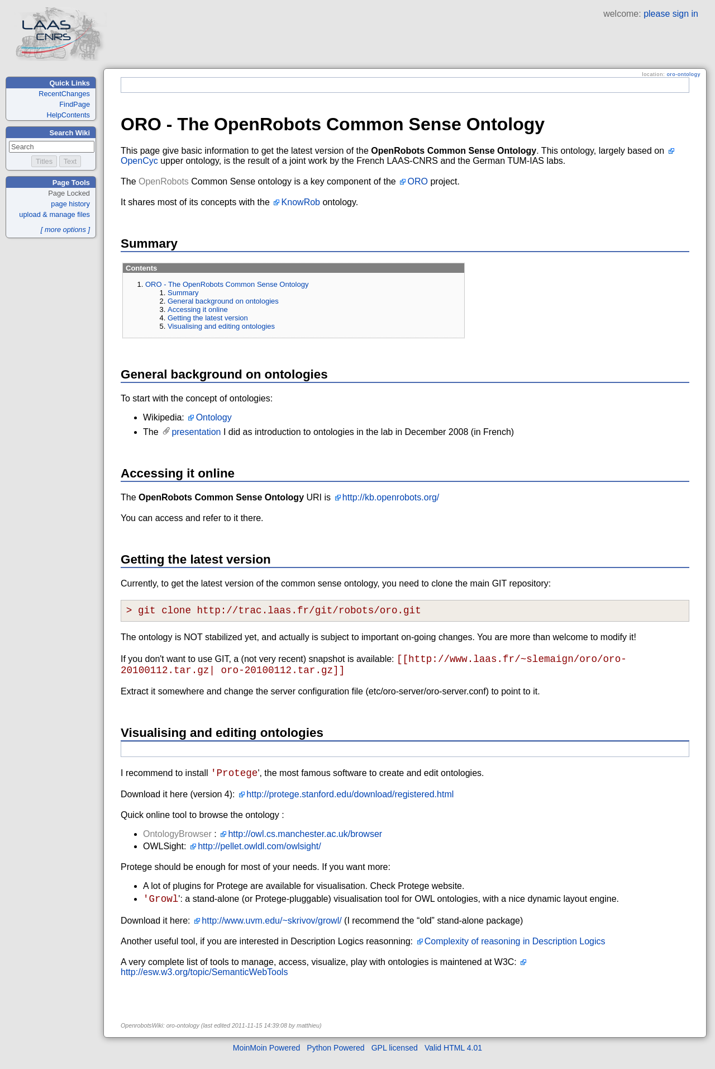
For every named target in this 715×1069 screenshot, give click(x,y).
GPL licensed (394, 1058)
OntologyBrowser (177, 843)
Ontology (214, 417)
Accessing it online (198, 309)
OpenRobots (164, 181)
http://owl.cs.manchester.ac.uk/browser (305, 843)
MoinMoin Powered (267, 1058)
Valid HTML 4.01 (453, 1058)
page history (70, 204)
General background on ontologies (223, 301)
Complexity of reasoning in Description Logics (515, 952)
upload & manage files (54, 214)
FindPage (74, 104)
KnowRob (301, 202)
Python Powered (335, 1058)
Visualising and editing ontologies (221, 326)
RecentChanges (64, 93)
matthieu (308, 1036)
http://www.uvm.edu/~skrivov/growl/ (271, 931)
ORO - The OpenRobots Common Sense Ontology (226, 284)
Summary (183, 292)
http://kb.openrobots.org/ (390, 497)
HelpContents (68, 115)
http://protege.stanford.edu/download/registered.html (350, 803)
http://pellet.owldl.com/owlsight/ (259, 855)
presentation (196, 432)
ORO (418, 181)
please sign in (671, 13)
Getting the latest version (208, 318)
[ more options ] (65, 229)
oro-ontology (683, 74)
